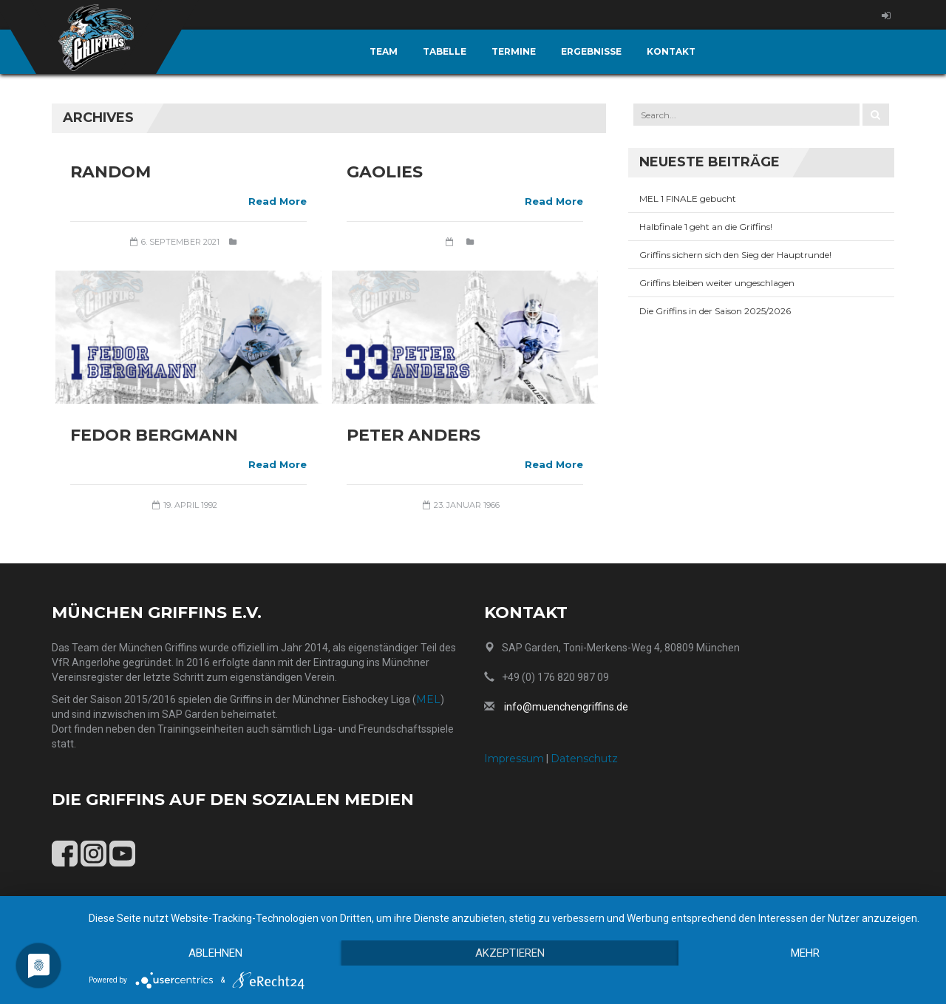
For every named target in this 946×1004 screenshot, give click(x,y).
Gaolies (385, 172)
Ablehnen (215, 953)
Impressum (514, 758)
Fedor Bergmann (154, 435)
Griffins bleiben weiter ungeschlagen (716, 282)
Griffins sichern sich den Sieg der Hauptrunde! (735, 254)
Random (110, 172)
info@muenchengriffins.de (566, 707)
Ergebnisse (591, 51)
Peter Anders (413, 435)
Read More (277, 201)
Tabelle (444, 51)
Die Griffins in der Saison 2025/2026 (715, 310)
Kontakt (671, 51)
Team (384, 51)
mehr (805, 953)
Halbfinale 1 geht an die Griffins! (705, 226)
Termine (513, 51)
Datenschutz (584, 758)
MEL (428, 699)
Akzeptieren (510, 953)
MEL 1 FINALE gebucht (687, 198)
